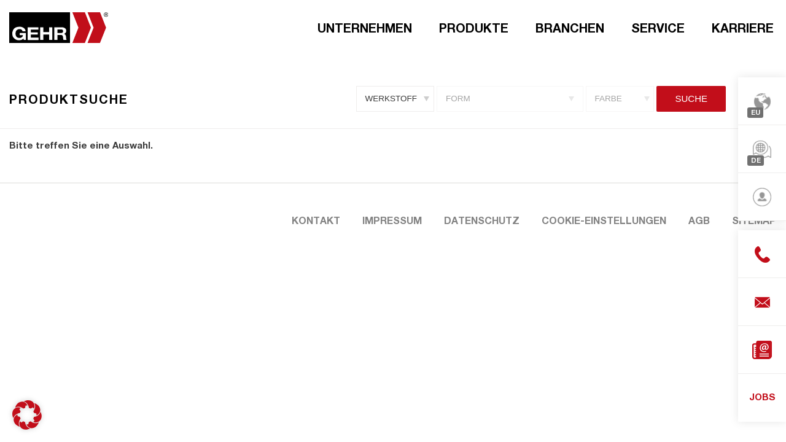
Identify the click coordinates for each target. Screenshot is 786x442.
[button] (27, 415)
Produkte (473, 27)
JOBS (762, 396)
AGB (699, 220)
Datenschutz (481, 220)
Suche (691, 98)
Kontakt (316, 220)
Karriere (743, 27)
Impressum (392, 220)
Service (658, 27)
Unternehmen (364, 27)
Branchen (569, 27)
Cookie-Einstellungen (604, 220)
